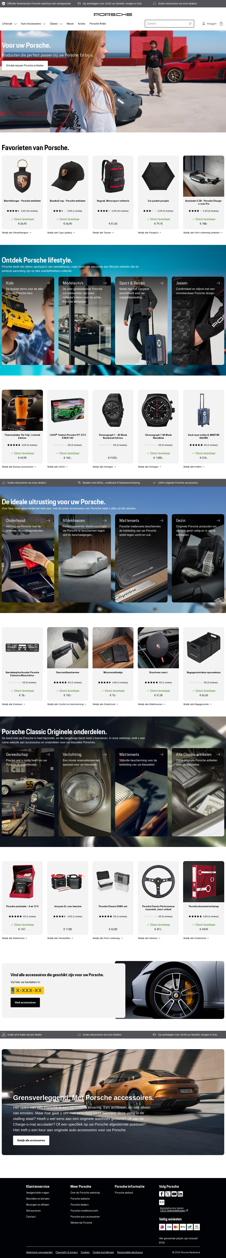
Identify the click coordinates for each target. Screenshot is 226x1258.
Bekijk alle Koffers (192, 466)
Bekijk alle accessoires (31, 1140)
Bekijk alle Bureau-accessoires (17, 466)
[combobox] (166, 23)
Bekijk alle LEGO (56, 466)
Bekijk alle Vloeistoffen (58, 938)
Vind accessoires (25, 1002)
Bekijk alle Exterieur (12, 704)
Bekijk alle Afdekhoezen (150, 704)
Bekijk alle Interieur (147, 938)
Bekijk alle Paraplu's (148, 232)
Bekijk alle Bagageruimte (196, 704)
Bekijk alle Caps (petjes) (59, 232)
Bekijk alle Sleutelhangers (15, 232)
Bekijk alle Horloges (103, 466)
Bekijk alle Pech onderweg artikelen (201, 232)
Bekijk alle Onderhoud (104, 704)
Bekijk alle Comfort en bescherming (65, 704)
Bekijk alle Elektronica (13, 938)
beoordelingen (172, 1210)
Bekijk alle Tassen (102, 232)
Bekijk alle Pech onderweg (106, 938)
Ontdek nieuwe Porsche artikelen (25, 65)
